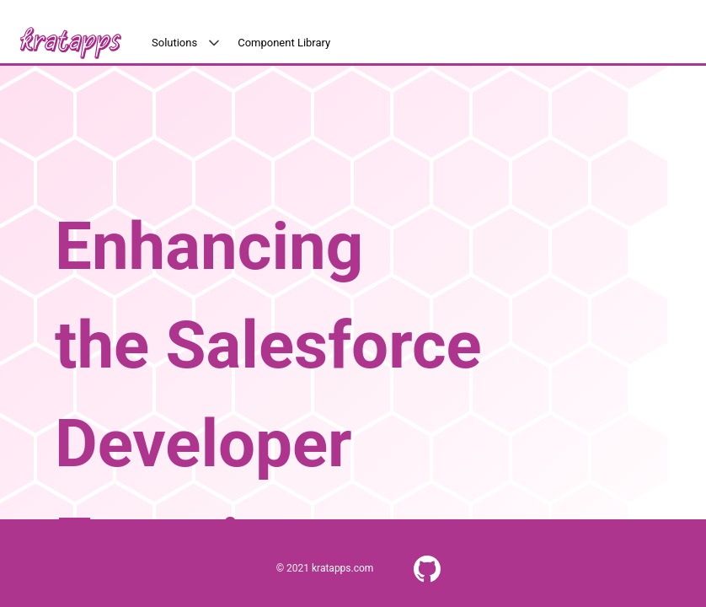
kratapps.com (342, 568)
